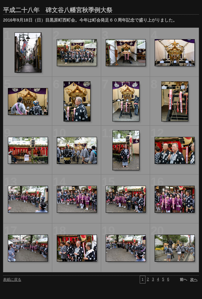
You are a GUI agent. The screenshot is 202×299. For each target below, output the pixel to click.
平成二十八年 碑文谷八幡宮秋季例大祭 (57, 10)
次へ (193, 279)
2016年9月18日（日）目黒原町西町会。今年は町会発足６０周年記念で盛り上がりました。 (90, 20)
